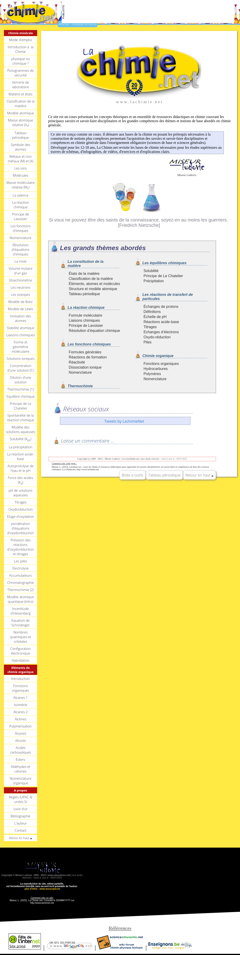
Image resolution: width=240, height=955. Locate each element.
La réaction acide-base (20, 456)
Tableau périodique (20, 135)
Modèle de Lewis (20, 308)
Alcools (20, 740)
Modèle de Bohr (20, 301)
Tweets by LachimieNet (124, 421)
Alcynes (20, 733)
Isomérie (20, 704)
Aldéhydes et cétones (20, 768)
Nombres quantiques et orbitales (20, 637)
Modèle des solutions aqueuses (20, 429)
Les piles (20, 561)
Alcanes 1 (20, 697)
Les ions (20, 168)
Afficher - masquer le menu (77, 24)
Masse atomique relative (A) (20, 123)
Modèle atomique (20, 113)
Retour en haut (199, 475)
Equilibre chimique (20, 396)
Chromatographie (20, 582)
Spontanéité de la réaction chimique (20, 417)
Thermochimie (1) (20, 389)
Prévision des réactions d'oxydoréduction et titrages (20, 547)
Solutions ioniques (21, 358)
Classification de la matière (21, 103)
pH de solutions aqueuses (20, 492)
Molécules (20, 175)
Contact (21, 830)
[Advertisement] (150, 11)
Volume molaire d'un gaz (21, 270)
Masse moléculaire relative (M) (20, 185)
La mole (21, 261)
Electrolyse (20, 568)
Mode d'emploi (20, 39)
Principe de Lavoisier (20, 216)
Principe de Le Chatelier (20, 405)
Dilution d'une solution (20, 379)
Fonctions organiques (20, 688)
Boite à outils (132, 475)
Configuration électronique (20, 650)
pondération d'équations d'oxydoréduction (20, 528)
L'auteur (20, 823)
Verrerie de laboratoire (20, 84)
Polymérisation (20, 726)
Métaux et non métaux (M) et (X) (20, 158)
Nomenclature (20, 237)
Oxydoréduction (20, 509)
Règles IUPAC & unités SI (20, 799)
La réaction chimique (20, 204)
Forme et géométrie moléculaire (21, 347)
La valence (21, 195)
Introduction (20, 678)
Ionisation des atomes (20, 318)
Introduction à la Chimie (20, 49)
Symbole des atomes (20, 147)
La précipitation (20, 447)
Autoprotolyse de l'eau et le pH (20, 468)
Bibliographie (20, 816)
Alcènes (21, 719)
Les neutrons (20, 287)
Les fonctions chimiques (20, 228)
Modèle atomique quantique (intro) (20, 599)
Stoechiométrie (20, 280)
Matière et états (20, 94)
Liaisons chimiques (20, 335)
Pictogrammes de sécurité (20, 72)
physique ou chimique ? (20, 61)
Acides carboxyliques (20, 750)
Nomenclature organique (20, 780)
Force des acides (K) (20, 480)
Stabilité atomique (20, 327)
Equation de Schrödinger (20, 622)
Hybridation (20, 660)
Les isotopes (20, 294)
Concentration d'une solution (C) (20, 368)
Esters (20, 759)
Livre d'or (20, 808)
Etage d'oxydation (20, 516)
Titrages (21, 502)
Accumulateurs (20, 575)
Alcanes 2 (20, 711)
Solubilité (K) (20, 439)
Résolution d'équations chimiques (20, 249)
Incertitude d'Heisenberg (20, 610)
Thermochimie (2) (20, 589)
